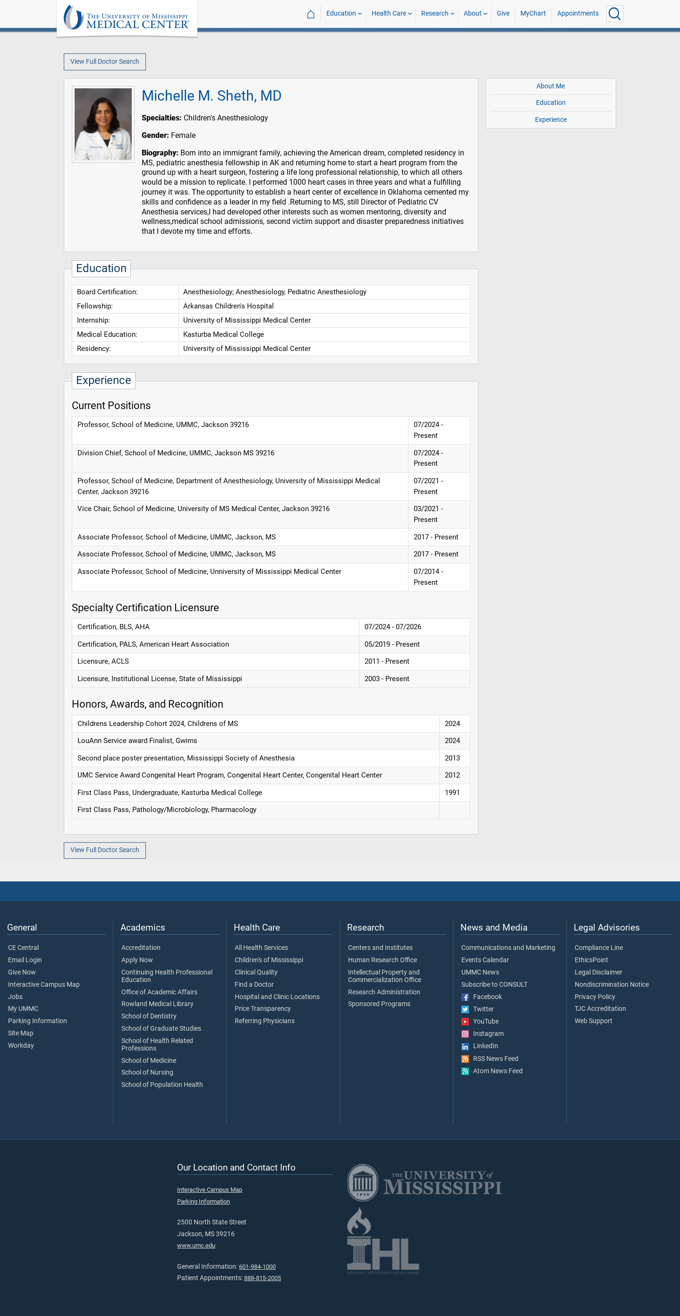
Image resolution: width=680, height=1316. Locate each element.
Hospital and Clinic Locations (277, 997)
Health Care (389, 13)
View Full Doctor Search (104, 62)
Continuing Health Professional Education (166, 976)
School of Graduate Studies (161, 1029)
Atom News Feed (492, 1071)
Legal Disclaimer (598, 972)
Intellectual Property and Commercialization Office (384, 976)
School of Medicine (148, 1061)
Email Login (25, 960)
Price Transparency (263, 1009)
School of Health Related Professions (157, 1044)
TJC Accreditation (600, 1009)
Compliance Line (599, 948)
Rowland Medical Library (157, 1004)
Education (341, 13)
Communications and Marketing (508, 948)
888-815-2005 (262, 1278)
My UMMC (23, 1009)
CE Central (23, 948)
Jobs (15, 997)
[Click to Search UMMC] (614, 13)
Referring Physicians (265, 1021)
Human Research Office (382, 960)
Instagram (482, 1034)
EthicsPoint (591, 960)
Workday (21, 1046)
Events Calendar (485, 960)
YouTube (480, 1021)
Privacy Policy (595, 997)
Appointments (578, 13)
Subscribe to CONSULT (494, 985)
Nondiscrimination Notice (612, 985)
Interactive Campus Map (44, 985)
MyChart (533, 13)
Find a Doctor (254, 985)
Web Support (593, 1021)
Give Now (22, 972)
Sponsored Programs (379, 1004)
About (473, 13)
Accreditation (141, 948)
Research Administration (384, 992)
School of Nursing (147, 1073)
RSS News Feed (489, 1059)
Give (503, 13)
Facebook (481, 997)
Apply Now (137, 960)
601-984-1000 (257, 1266)
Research (435, 13)
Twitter (477, 1009)
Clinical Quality (256, 972)
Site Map (21, 1033)
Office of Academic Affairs (159, 992)
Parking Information (37, 1021)
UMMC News (480, 972)
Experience (551, 120)
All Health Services (261, 948)
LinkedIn (479, 1046)
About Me (550, 86)
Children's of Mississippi (269, 960)
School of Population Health (162, 1085)
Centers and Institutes (380, 948)
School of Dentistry (149, 1016)
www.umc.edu (196, 1245)
